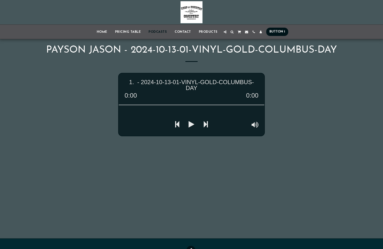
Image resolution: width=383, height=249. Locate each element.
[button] (225, 32)
